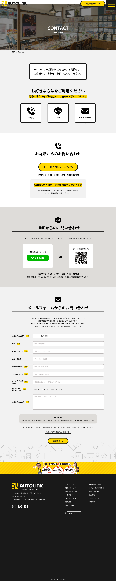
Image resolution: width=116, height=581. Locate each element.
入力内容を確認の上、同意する (58, 432)
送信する (56, 441)
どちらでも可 (56, 389)
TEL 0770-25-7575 (58, 166)
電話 (36, 389)
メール (45, 389)
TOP (13, 52)
